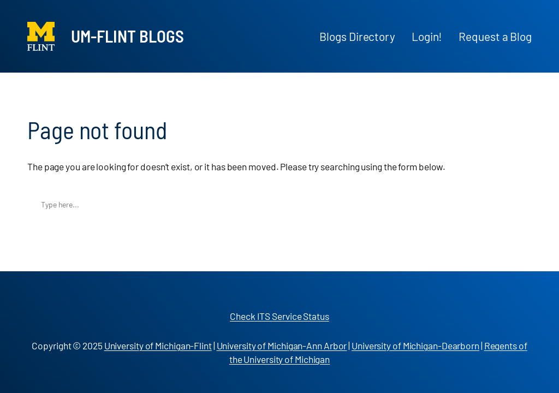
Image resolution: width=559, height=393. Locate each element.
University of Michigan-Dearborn (415, 345)
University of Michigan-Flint (158, 345)
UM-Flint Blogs (127, 36)
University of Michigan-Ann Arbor (282, 345)
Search (520, 204)
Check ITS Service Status (279, 316)
